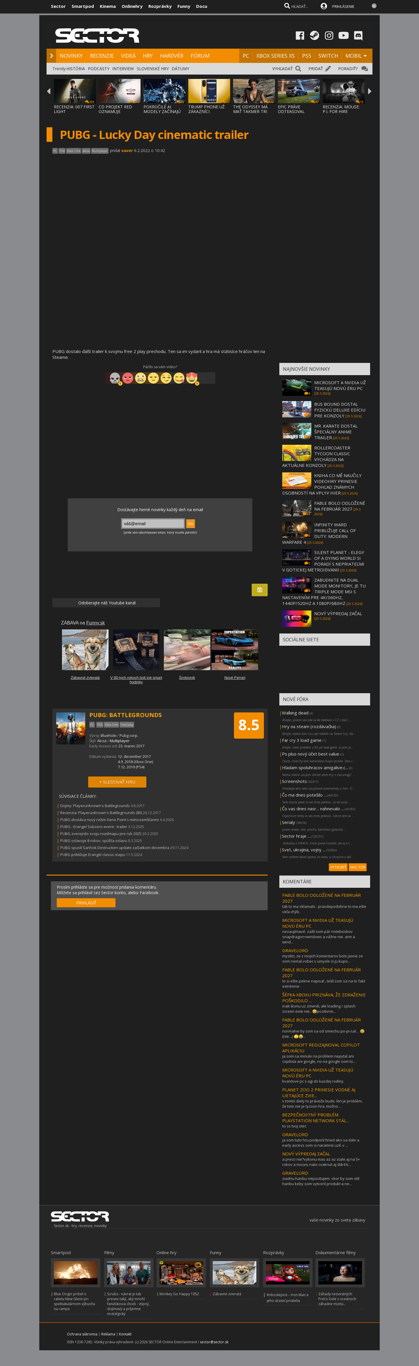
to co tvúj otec (294, 1126)
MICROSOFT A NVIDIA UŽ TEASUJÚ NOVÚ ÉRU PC (340, 385)
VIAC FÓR (357, 867)
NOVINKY (71, 55)
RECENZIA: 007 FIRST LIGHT (74, 109)
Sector (58, 6)
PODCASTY (98, 68)
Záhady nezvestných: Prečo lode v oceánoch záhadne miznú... (337, 1298)
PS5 (306, 55)
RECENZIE (102, 55)
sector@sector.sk (214, 1341)
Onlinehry (132, 6)
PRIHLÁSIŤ (86, 903)
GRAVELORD (295, 950)
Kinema (108, 6)
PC (246, 55)
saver (127, 150)
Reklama (108, 1334)
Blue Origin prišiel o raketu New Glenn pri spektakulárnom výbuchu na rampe (74, 1301)
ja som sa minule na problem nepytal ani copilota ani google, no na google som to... (319, 1058)
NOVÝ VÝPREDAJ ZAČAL (338, 613)
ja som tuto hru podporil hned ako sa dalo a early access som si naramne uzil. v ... (320, 1142)
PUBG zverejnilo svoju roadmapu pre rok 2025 (100, 833)
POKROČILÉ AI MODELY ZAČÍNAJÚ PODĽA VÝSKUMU (162, 111)
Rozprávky (160, 6)
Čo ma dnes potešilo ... (304, 795)
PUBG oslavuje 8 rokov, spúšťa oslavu (93, 840)
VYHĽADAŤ (282, 68)
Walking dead (295, 713)
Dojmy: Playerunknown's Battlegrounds (95, 805)
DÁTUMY (180, 68)
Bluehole (108, 735)
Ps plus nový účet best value (310, 754)
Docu (201, 6)
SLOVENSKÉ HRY (153, 68)
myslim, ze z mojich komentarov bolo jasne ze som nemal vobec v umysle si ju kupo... (322, 958)
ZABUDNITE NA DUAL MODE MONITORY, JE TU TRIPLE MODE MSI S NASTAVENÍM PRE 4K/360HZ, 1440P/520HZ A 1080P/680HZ (324, 591)
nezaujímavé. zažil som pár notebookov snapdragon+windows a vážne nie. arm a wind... (318, 937)
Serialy (288, 822)
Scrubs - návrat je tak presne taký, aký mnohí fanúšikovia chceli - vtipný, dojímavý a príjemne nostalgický (128, 1303)
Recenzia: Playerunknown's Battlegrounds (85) (101, 812)
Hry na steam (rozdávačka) (309, 726)
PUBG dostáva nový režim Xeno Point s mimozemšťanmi (109, 819)
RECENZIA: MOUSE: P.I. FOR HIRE (341, 109)
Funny (183, 6)
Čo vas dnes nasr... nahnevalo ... (313, 808)
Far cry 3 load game (302, 740)
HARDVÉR (171, 55)
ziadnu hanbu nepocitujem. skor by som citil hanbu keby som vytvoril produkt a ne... (320, 1181)
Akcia (101, 740)
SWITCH (328, 55)
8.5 (249, 725)
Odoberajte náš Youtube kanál (106, 603)
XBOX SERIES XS (275, 55)
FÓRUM (200, 55)
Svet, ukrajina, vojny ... (303, 850)
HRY (148, 55)
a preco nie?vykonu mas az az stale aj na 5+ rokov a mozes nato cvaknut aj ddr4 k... (321, 1162)
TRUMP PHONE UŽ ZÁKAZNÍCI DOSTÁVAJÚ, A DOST (208, 111)
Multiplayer (119, 740)
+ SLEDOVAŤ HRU (117, 782)
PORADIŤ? (348, 68)
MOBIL (353, 55)
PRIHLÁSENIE (343, 6)
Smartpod (83, 6)
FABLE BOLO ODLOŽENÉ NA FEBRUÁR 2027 (339, 506)
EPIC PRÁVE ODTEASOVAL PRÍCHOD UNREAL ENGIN (295, 113)
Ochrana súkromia (82, 1334)
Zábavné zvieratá (227, 1293)
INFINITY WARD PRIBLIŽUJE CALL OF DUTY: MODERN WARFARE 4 (319, 533)
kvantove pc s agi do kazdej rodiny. (313, 1081)
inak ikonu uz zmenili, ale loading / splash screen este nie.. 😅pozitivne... (319, 1008)
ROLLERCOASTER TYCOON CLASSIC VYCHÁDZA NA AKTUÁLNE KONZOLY (316, 456)
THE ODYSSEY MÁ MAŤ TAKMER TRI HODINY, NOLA (250, 111)
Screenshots (294, 781)
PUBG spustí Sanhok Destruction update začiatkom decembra (114, 847)
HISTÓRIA (75, 68)
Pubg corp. (129, 735)
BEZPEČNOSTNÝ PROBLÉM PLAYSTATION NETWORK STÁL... (315, 1117)
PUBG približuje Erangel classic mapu (92, 854)
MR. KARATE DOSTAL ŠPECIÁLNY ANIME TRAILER (336, 431)
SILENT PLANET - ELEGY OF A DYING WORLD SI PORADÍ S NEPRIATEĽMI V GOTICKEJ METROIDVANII (323, 561)
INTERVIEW (123, 68)
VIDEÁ (128, 55)
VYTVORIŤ (338, 867)
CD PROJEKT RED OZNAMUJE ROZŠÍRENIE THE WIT (119, 111)
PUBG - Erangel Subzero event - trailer (93, 826)
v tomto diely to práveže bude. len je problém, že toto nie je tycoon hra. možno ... (322, 1103)
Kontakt (125, 1334)
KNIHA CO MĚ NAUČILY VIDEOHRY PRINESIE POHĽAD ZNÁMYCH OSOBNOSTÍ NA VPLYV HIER (322, 484)
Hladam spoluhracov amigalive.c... (315, 767)
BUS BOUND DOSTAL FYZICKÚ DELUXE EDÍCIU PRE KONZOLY (339, 410)
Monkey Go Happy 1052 (179, 1293)
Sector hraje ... (296, 836)
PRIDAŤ (315, 68)
